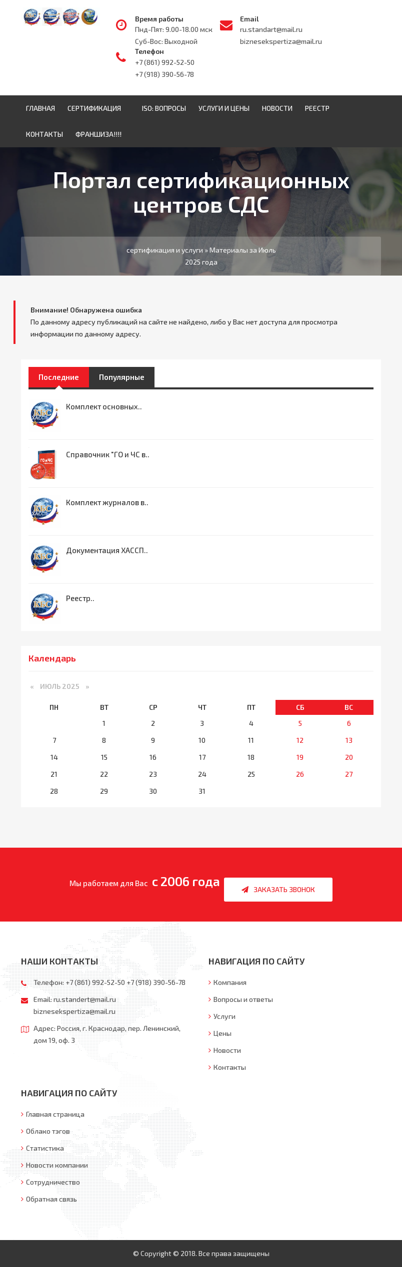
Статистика (42, 1148)
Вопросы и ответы (240, 999)
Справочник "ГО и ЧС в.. (108, 454)
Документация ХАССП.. (107, 550)
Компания (227, 982)
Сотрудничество (50, 1182)
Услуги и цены (224, 108)
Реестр (317, 108)
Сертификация (96, 108)
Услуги (222, 1016)
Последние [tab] (58, 376)
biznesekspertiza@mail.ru (281, 41)
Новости (277, 108)
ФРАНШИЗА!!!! (99, 134)
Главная (40, 108)
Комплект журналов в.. (107, 502)
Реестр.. (80, 598)
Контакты (44, 134)
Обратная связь (49, 1199)
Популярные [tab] (121, 376)
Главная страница (52, 1114)
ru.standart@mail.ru (271, 29)
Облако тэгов (45, 1131)
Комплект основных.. (104, 406)
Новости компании (54, 1165)
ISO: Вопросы (164, 108)
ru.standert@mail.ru (85, 999)
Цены (220, 1033)
